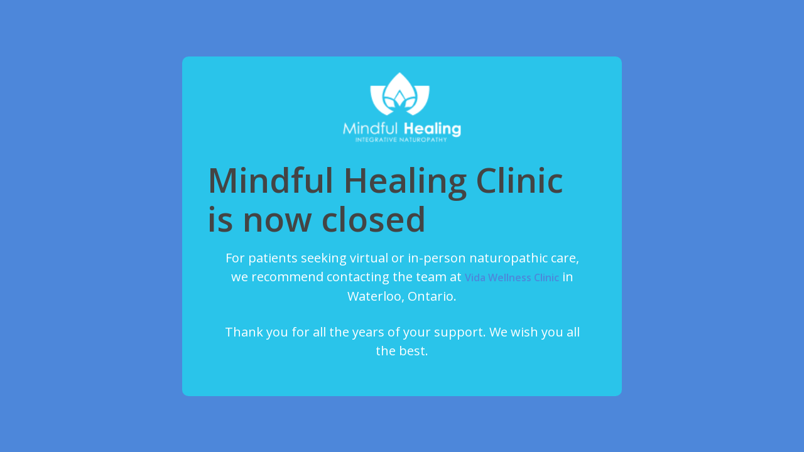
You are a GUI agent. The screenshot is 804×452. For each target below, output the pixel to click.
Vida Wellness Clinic (512, 277)
